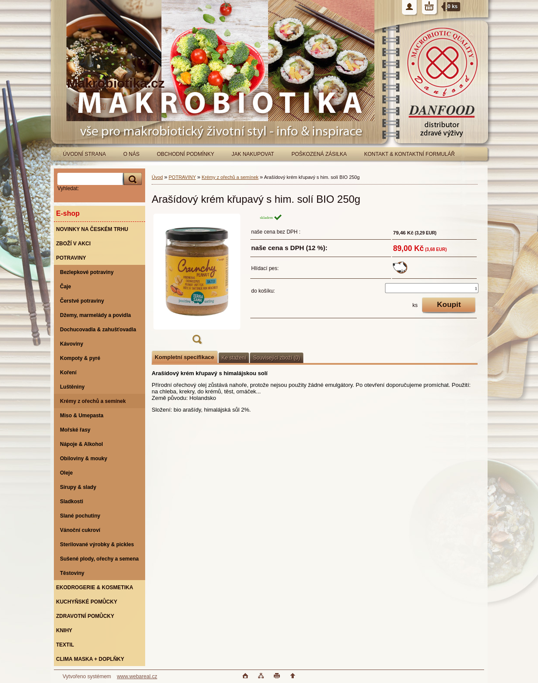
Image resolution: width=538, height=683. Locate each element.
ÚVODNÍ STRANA (84, 154)
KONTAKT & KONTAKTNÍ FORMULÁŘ (409, 154)
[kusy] (431, 288)
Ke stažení (234, 358)
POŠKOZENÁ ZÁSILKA (319, 154)
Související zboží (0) (276, 358)
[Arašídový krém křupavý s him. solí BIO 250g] (197, 282)
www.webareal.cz (137, 676)
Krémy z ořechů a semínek (230, 177)
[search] (131, 179)
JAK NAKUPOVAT (253, 154)
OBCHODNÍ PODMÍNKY (185, 154)
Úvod (157, 177)
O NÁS (131, 154)
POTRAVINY (182, 177)
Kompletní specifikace (184, 357)
